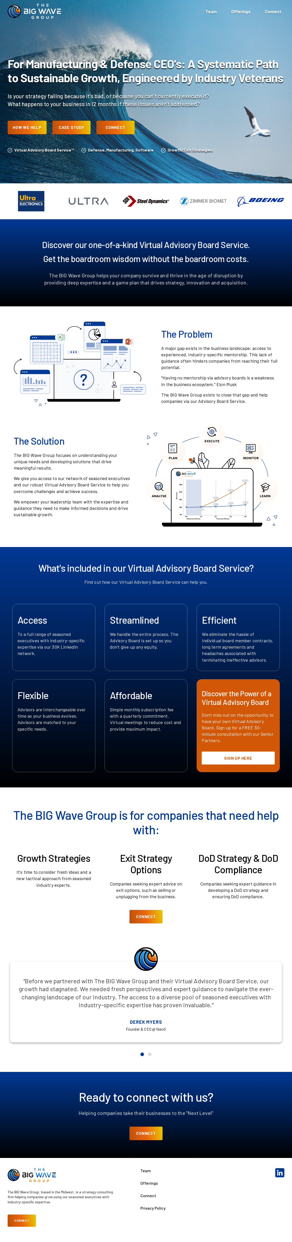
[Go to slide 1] (142, 1054)
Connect (273, 11)
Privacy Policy (153, 1208)
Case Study (71, 127)
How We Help (27, 127)
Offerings (240, 11)
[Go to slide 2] (150, 1054)
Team (211, 11)
